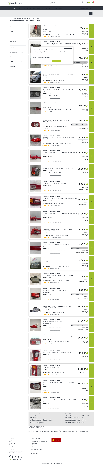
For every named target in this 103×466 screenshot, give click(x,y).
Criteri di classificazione (36, 449)
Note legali (33, 448)
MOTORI (19, 8)
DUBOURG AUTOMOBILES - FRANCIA (59, 159)
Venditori (11, 444)
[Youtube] (15, 456)
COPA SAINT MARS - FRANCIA (57, 251)
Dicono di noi (12, 443)
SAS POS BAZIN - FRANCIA (56, 406)
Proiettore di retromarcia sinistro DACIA (75, 422)
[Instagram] (21, 456)
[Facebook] (10, 456)
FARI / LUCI (49, 8)
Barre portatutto (34, 417)
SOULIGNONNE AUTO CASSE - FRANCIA (60, 109)
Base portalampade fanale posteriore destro (41, 419)
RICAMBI (12, 8)
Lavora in (11, 446)
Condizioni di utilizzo (35, 438)
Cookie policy (34, 444)
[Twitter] (12, 456)
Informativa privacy (35, 443)
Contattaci (11, 449)
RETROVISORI (59, 8)
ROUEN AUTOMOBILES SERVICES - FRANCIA (61, 34)
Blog (10, 441)
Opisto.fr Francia (34, 453)
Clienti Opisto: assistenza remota (16, 451)
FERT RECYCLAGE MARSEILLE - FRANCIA (60, 143)
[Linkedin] (18, 456)
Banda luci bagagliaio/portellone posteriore (41, 415)
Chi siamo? (11, 438)
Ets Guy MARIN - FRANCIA (56, 80)
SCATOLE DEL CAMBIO (29, 8)
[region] (52, 55)
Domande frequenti (13, 448)
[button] (61, 31)
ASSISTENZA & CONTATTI (87, 8)
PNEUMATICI (40, 8)
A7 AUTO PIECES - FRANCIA (57, 372)
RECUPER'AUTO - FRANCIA (56, 297)
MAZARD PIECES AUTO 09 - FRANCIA (59, 341)
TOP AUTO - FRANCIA (55, 95)
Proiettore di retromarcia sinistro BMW (74, 419)
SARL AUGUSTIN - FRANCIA (57, 357)
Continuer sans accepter (68, 48)
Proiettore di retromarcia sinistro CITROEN (76, 420)
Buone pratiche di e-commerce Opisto (39, 441)
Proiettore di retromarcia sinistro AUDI (74, 417)
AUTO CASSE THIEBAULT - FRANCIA (59, 266)
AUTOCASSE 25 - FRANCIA (56, 312)
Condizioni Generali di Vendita (37, 440)
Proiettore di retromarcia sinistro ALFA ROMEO (77, 415)
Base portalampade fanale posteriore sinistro (41, 420)
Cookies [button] (32, 446)
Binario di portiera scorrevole (37, 422)
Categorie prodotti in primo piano (16, 440)
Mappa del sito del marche (15, 452)
